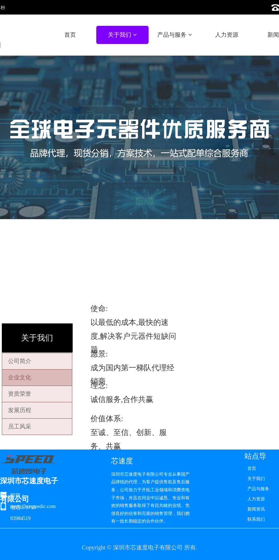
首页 (70, 35)
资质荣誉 (19, 394)
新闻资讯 (256, 509)
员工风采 (19, 426)
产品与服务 (174, 35)
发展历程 (19, 410)
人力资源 (226, 35)
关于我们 (122, 35)
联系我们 (256, 519)
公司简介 (19, 361)
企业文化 (19, 377)
